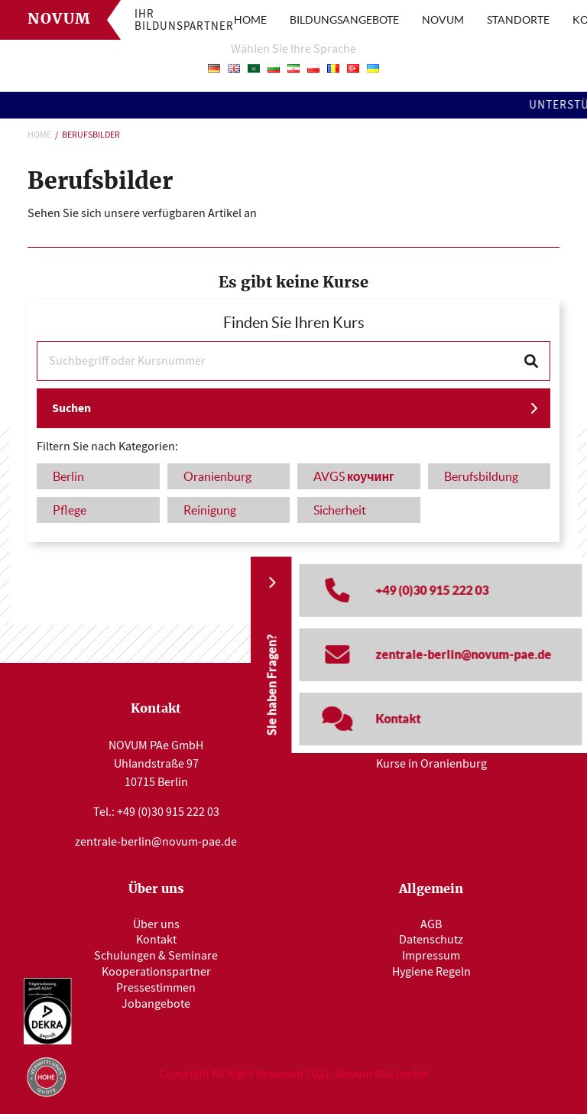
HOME (250, 20)
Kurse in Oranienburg (431, 763)
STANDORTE (518, 20)
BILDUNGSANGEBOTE (344, 20)
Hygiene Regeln (431, 971)
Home (39, 134)
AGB (431, 924)
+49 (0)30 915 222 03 (168, 812)
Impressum (431, 955)
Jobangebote (156, 1004)
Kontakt (156, 939)
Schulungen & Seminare (156, 955)
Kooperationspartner (156, 971)
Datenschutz (431, 939)
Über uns (156, 924)
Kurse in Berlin (431, 744)
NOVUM (443, 20)
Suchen (71, 408)
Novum (60, 19)
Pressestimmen (156, 987)
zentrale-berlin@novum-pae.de (156, 841)
